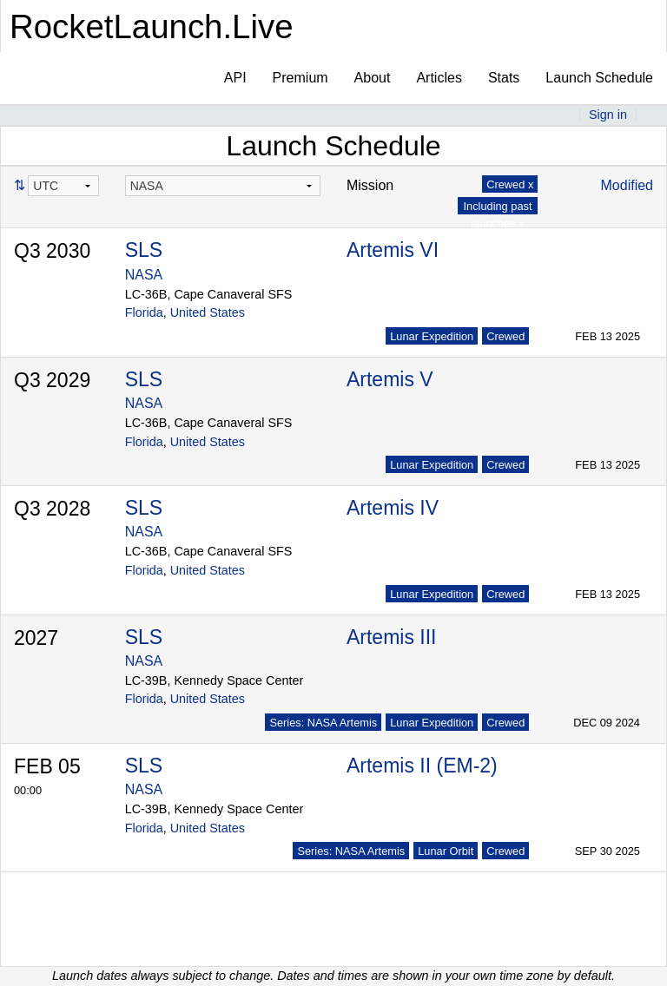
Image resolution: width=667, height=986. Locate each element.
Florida (144, 312)
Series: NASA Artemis (323, 722)
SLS (143, 250)
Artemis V (390, 379)
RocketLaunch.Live (152, 26)
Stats (503, 77)
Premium (300, 77)
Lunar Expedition (431, 336)
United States (207, 312)
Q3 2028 (52, 508)
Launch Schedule (599, 77)
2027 (36, 638)
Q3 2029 (52, 380)
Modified (627, 185)
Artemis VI (393, 250)
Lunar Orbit (445, 851)
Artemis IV (393, 507)
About (372, 77)
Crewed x (509, 184)
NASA (144, 274)
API (235, 77)
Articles (438, 77)
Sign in (608, 115)
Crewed (505, 336)
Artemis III (392, 637)
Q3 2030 (52, 251)
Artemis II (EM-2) (422, 765)
